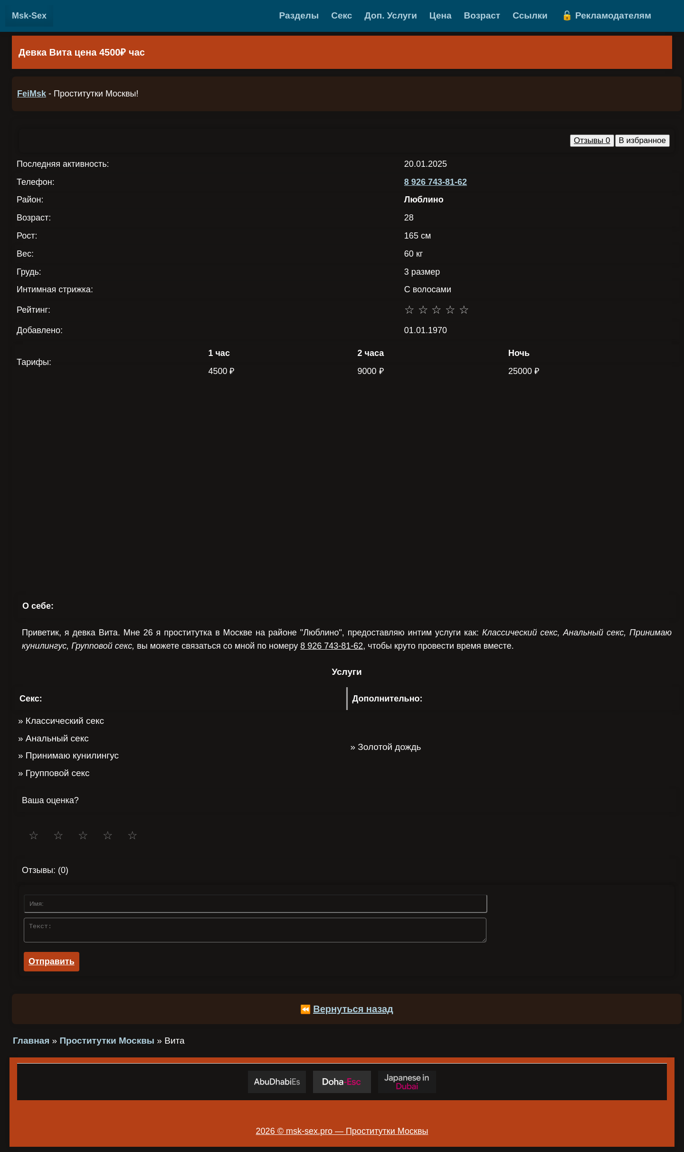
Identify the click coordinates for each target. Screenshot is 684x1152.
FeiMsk (31, 93)
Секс (341, 15)
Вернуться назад (353, 1012)
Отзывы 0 (592, 140)
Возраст (482, 15)
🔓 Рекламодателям (606, 15)
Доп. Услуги (390, 15)
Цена (440, 15)
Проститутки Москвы (106, 1043)
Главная (31, 1043)
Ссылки (530, 15)
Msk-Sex (29, 15)
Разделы (299, 15)
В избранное (642, 140)
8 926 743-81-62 (435, 182)
